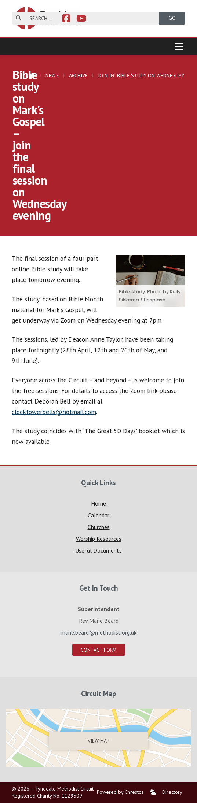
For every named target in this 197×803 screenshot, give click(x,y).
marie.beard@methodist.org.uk (98, 632)
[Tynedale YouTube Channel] (81, 19)
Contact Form (98, 650)
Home (98, 503)
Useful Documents (98, 550)
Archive (78, 75)
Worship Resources (98, 538)
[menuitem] (153, 792)
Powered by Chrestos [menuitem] (120, 792)
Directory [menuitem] (172, 792)
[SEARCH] (90, 18)
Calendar (98, 515)
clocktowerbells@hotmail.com (54, 412)
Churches (99, 527)
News (52, 75)
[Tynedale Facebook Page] (66, 19)
